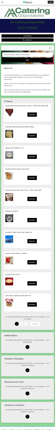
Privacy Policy (28, 429)
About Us (19, 429)
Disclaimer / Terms (39, 429)
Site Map (3, 429)
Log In (51, 2)
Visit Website (28, 36)
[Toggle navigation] (50, 48)
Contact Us (27, 40)
